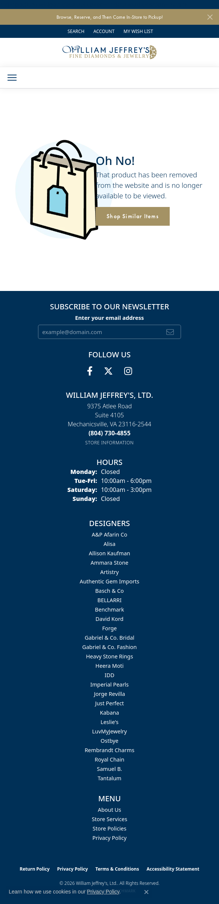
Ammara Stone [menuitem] (109, 562)
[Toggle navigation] (12, 77)
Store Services (109, 819)
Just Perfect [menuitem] (109, 703)
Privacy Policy (110, 837)
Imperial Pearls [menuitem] (109, 684)
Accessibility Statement (172, 869)
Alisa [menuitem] (109, 543)
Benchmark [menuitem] (109, 609)
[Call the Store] (109, 433)
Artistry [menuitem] (109, 572)
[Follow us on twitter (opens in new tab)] (108, 371)
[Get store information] (109, 442)
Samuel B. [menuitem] (109, 768)
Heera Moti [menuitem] (109, 665)
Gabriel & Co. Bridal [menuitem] (109, 637)
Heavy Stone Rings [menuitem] (109, 656)
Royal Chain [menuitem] (110, 759)
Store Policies (109, 828)
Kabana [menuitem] (109, 712)
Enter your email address (109, 317)
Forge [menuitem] (109, 628)
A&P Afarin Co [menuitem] (110, 534)
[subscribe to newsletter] (170, 332)
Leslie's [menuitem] (109, 722)
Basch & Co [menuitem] (109, 590)
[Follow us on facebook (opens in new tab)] (89, 371)
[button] (75, 31)
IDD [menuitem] (109, 675)
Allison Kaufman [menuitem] (109, 553)
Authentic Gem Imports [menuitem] (109, 581)
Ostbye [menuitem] (109, 740)
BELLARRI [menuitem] (109, 600)
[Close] (209, 17)
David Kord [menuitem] (109, 618)
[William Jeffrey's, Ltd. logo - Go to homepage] (109, 52)
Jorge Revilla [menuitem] (109, 693)
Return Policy (35, 869)
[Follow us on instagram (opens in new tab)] (128, 371)
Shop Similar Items (132, 216)
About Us (109, 809)
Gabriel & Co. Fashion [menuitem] (109, 647)
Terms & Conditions (117, 869)
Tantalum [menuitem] (109, 778)
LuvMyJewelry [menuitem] (109, 731)
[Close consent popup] (146, 892)
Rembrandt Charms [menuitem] (109, 750)
